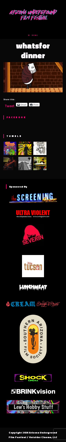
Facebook (16, 117)
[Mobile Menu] (33, 35)
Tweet (10, 104)
